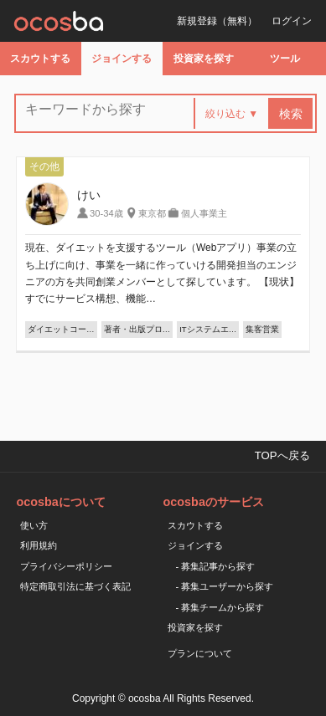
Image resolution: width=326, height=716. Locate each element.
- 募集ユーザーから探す (225, 586)
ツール (285, 58)
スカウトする (40, 58)
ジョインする (121, 58)
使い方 (34, 525)
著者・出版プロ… (137, 329)
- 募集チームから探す (220, 607)
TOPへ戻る (282, 455)
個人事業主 (204, 213)
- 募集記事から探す (216, 566)
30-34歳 (106, 213)
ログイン (292, 21)
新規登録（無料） (217, 21)
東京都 (152, 213)
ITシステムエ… (207, 329)
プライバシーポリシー (66, 566)
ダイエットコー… (61, 329)
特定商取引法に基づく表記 (75, 586)
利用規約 (38, 545)
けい (89, 195)
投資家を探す (203, 58)
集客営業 (262, 329)
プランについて (200, 653)
